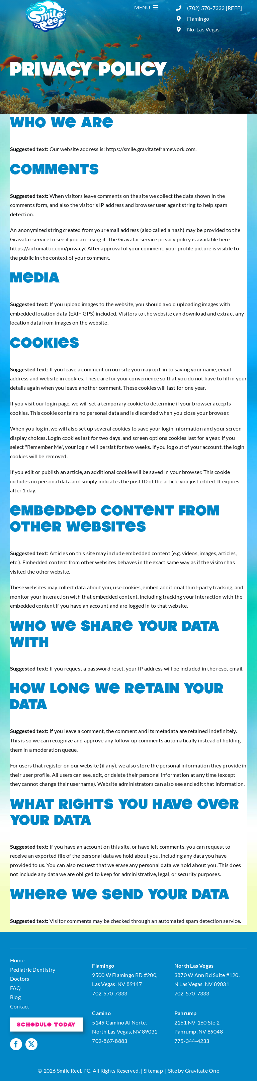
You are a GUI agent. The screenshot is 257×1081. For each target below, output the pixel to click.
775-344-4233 (191, 1041)
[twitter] (31, 1044)
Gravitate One (202, 1070)
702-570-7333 (109, 993)
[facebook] (16, 1044)
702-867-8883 (109, 1041)
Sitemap (153, 1070)
